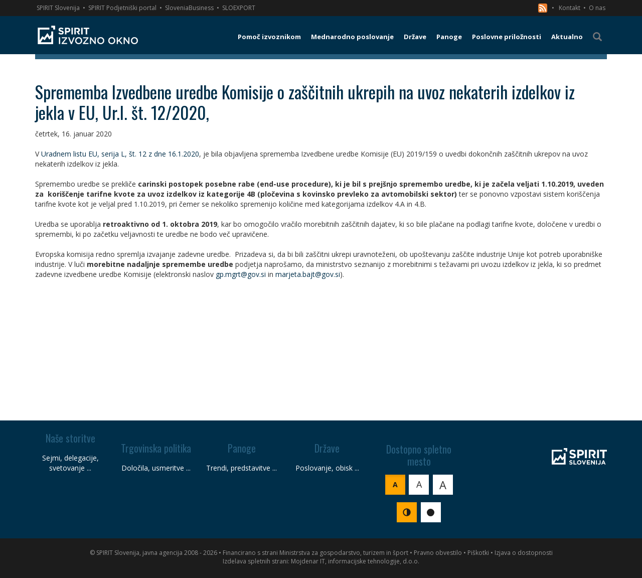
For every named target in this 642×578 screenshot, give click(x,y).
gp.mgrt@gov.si (241, 274)
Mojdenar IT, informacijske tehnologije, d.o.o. (355, 561)
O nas (597, 8)
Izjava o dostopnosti (524, 552)
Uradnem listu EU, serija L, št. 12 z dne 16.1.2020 (120, 154)
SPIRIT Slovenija (58, 8)
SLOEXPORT (238, 8)
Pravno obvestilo (438, 552)
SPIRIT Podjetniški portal (122, 8)
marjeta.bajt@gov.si (307, 274)
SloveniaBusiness (189, 8)
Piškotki (478, 552)
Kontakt (569, 8)
